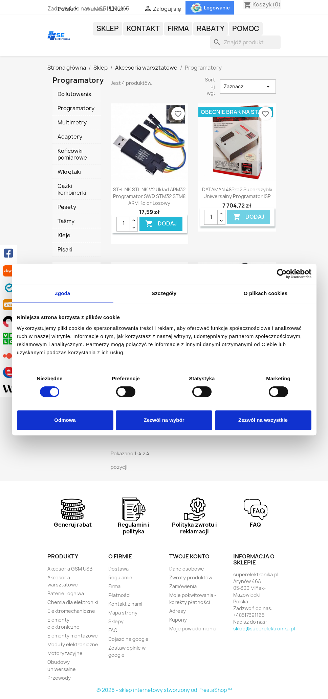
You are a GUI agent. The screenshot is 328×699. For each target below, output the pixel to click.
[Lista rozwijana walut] (118, 9)
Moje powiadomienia (192, 628)
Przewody (59, 678)
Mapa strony (122, 612)
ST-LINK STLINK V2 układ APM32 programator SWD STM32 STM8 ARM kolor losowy (149, 196)
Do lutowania (74, 94)
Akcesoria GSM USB (69, 568)
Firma (178, 28)
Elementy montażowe (72, 635)
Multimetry (72, 122)
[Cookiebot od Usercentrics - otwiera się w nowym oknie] (281, 274)
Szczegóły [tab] (164, 293)
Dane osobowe (186, 568)
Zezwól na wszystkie (263, 420)
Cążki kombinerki (72, 189)
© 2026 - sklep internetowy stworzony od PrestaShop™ (164, 690)
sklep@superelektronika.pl (264, 628)
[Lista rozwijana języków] (69, 9)
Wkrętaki (69, 171)
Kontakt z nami (125, 604)
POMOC (245, 28)
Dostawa (118, 568)
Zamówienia (183, 586)
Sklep (107, 28)
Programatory (76, 108)
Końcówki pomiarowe (72, 154)
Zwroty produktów (190, 577)
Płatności (119, 595)
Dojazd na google (128, 639)
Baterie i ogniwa (65, 593)
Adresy (177, 611)
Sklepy (116, 621)
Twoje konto (189, 556)
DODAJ (161, 223)
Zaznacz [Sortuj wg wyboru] (248, 86)
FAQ (112, 630)
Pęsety (67, 207)
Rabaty (210, 28)
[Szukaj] (245, 42)
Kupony (178, 620)
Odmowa (64, 420)
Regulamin (120, 577)
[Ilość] (123, 224)
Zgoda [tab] (62, 293)
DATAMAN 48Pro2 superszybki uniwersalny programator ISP (237, 192)
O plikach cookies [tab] (265, 293)
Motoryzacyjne (65, 653)
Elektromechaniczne (71, 611)
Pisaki (65, 249)
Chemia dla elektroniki (72, 602)
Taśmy (66, 221)
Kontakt (143, 28)
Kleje (64, 235)
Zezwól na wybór (164, 420)
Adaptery (70, 136)
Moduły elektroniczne (72, 644)
